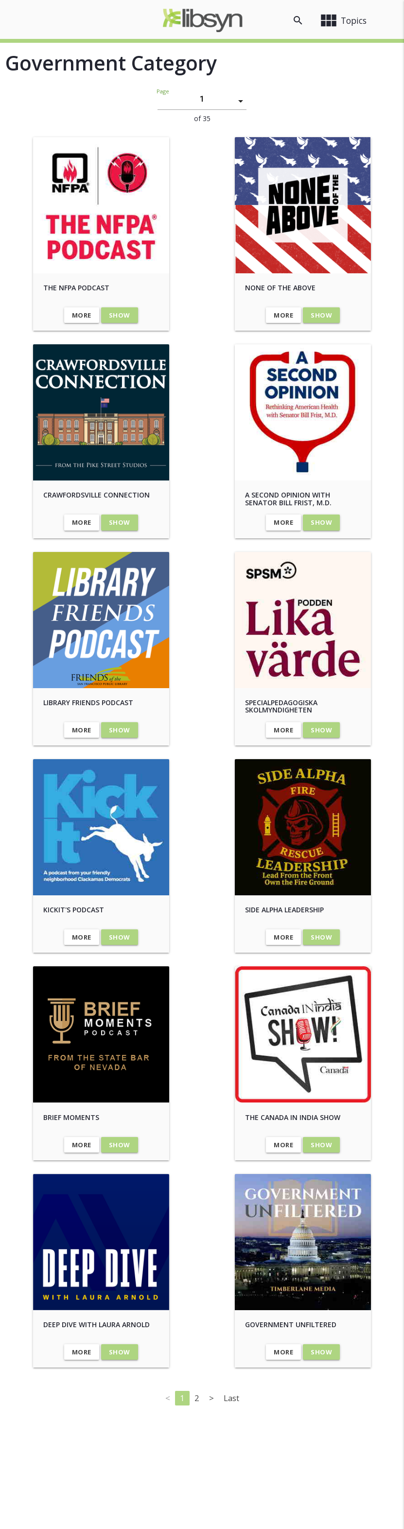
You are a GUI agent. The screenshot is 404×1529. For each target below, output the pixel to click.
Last (231, 1398)
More (81, 315)
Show (119, 315)
